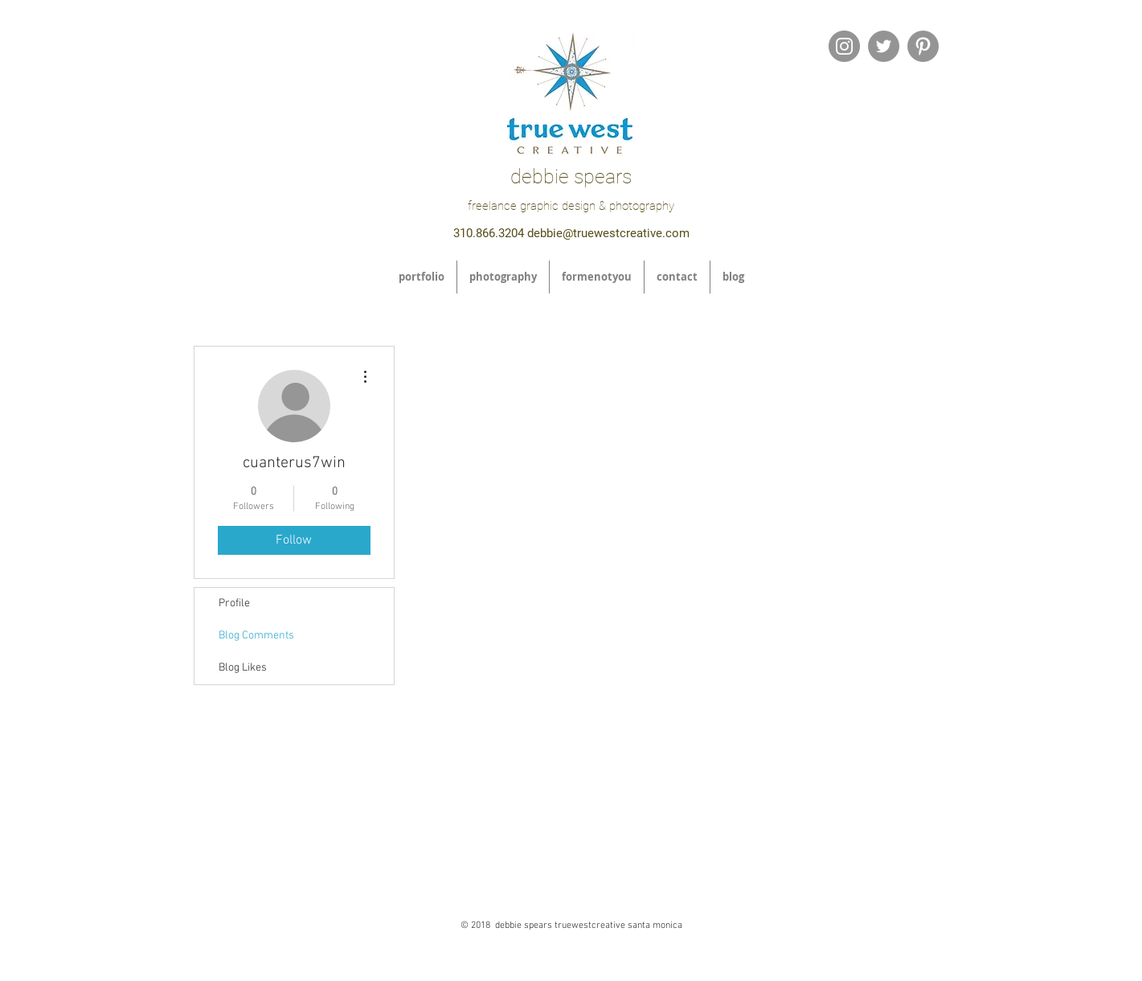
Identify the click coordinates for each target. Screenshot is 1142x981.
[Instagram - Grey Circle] (844, 46)
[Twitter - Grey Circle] (883, 46)
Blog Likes (243, 668)
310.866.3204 (488, 233)
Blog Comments (256, 635)
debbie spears (571, 176)
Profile (234, 603)
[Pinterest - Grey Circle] (923, 46)
